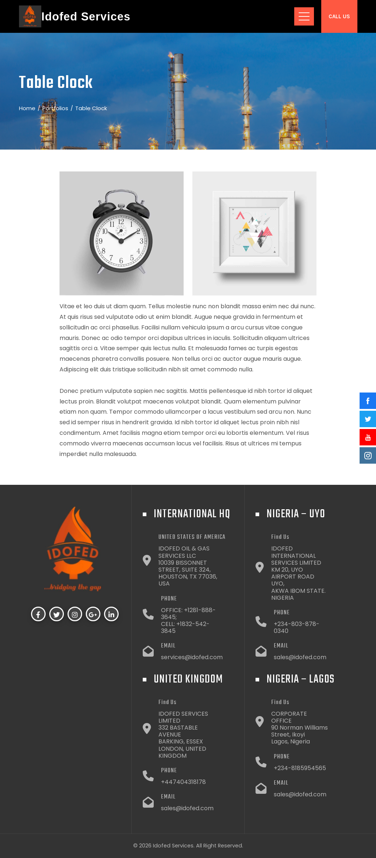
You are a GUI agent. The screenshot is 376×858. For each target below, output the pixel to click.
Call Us (339, 16)
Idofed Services (85, 16)
